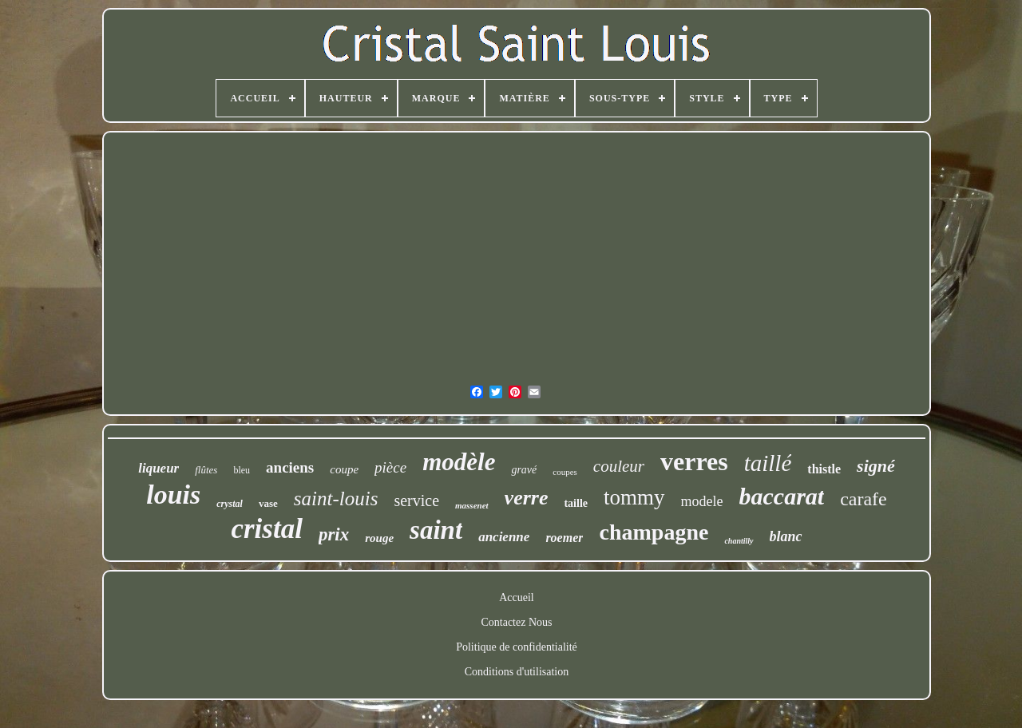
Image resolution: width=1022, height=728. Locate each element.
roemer (564, 537)
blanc (786, 536)
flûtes (206, 470)
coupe (344, 469)
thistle (824, 469)
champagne (653, 532)
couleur (618, 466)
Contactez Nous (516, 622)
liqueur (158, 468)
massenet (472, 505)
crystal (229, 503)
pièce (390, 467)
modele (702, 501)
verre (527, 497)
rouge (379, 538)
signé (876, 466)
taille (576, 503)
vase (268, 503)
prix (334, 534)
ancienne (503, 536)
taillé (768, 463)
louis (173, 494)
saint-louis (336, 498)
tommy (634, 497)
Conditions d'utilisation (516, 672)
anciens (290, 467)
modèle (458, 462)
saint (436, 530)
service (416, 500)
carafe (863, 499)
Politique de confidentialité (516, 647)
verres (694, 461)
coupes (565, 472)
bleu (241, 470)
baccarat (782, 496)
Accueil (516, 597)
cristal (266, 528)
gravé (524, 470)
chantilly (738, 540)
